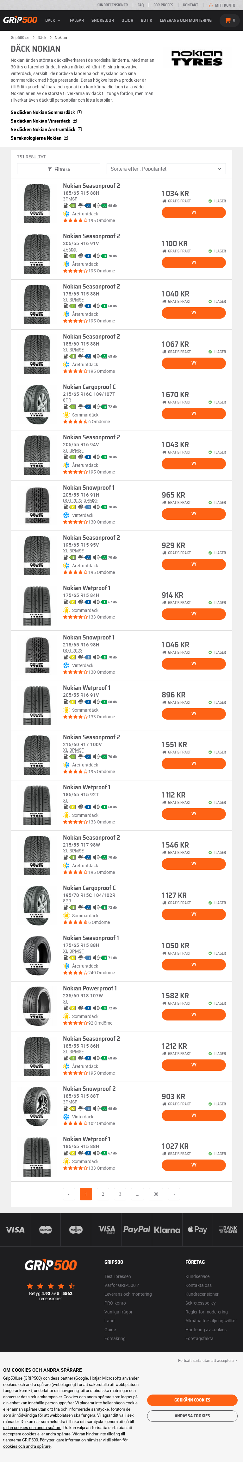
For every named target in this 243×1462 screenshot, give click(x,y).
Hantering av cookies (206, 1329)
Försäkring (115, 1338)
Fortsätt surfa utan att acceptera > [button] (207, 1360)
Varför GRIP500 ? (121, 1285)
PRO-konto (115, 1303)
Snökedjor (102, 20)
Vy (193, 212)
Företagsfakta (199, 1338)
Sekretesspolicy (200, 1303)
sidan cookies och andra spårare (32, 1427)
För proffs (163, 5)
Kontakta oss (198, 1285)
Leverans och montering (186, 20)
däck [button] (53, 20)
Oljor (127, 20)
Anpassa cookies (192, 1416)
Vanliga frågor (118, 1312)
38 (156, 1194)
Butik (146, 20)
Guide (110, 1329)
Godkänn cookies (192, 1400)
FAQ (141, 5)
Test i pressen (117, 1276)
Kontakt (190, 5)
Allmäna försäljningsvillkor (211, 1321)
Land (109, 1321)
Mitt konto (221, 5)
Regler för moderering (206, 1312)
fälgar (77, 20)
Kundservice (197, 1276)
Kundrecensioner (112, 5)
